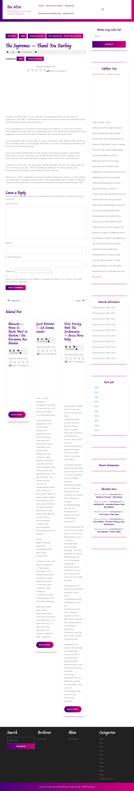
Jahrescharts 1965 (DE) (103, 336)
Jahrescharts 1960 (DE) (104, 307)
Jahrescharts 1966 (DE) (104, 341)
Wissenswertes (37, 36)
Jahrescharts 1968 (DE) (104, 353)
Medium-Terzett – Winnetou (109, 497)
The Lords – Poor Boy (109, 514)
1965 (23, 36)
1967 (96, 421)
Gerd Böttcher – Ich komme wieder (45, 327)
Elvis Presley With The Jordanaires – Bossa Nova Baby (73, 331)
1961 (96, 392)
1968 (96, 425)
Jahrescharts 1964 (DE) (104, 330)
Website (10, 271)
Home (41, 6)
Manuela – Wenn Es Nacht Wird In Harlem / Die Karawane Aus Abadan (18, 333)
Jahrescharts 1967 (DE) (103, 347)
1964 (96, 406)
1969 (96, 430)
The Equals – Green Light (109, 532)
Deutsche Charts (54, 6)
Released (69, 6)
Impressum (68, 13)
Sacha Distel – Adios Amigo (106, 74)
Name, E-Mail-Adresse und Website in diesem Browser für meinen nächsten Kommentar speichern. (44, 280)
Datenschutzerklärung (50, 13)
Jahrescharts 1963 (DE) (103, 324)
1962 (96, 397)
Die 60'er (14, 7)
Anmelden (73, 739)
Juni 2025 (42, 739)
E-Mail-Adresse (14, 257)
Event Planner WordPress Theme (59, 787)
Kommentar (12, 204)
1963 (96, 402)
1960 (96, 387)
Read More (18, 415)
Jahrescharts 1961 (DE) (103, 313)
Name (9, 243)
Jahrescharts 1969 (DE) (104, 358)
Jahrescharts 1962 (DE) (103, 319)
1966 (96, 416)
